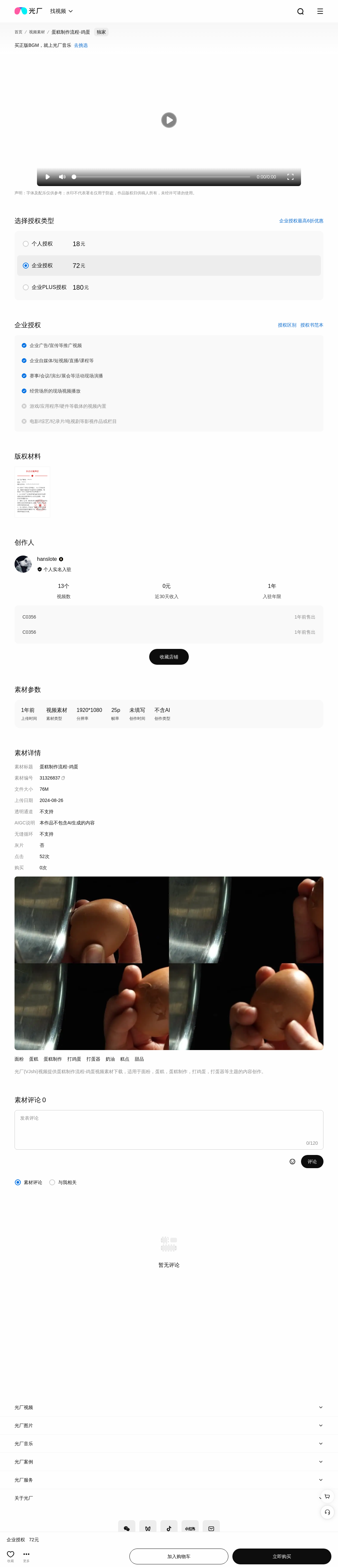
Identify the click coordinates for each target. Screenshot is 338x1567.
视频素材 (37, 32)
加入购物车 (178, 1556)
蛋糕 (33, 1059)
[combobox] (62, 11)
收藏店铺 (169, 656)
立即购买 (282, 1556)
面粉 (19, 1059)
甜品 (139, 1059)
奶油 (110, 1059)
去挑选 (81, 45)
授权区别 (287, 325)
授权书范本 (311, 325)
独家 (101, 32)
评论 (312, 1161)
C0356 (29, 617)
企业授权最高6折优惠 (301, 220)
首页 (18, 32)
